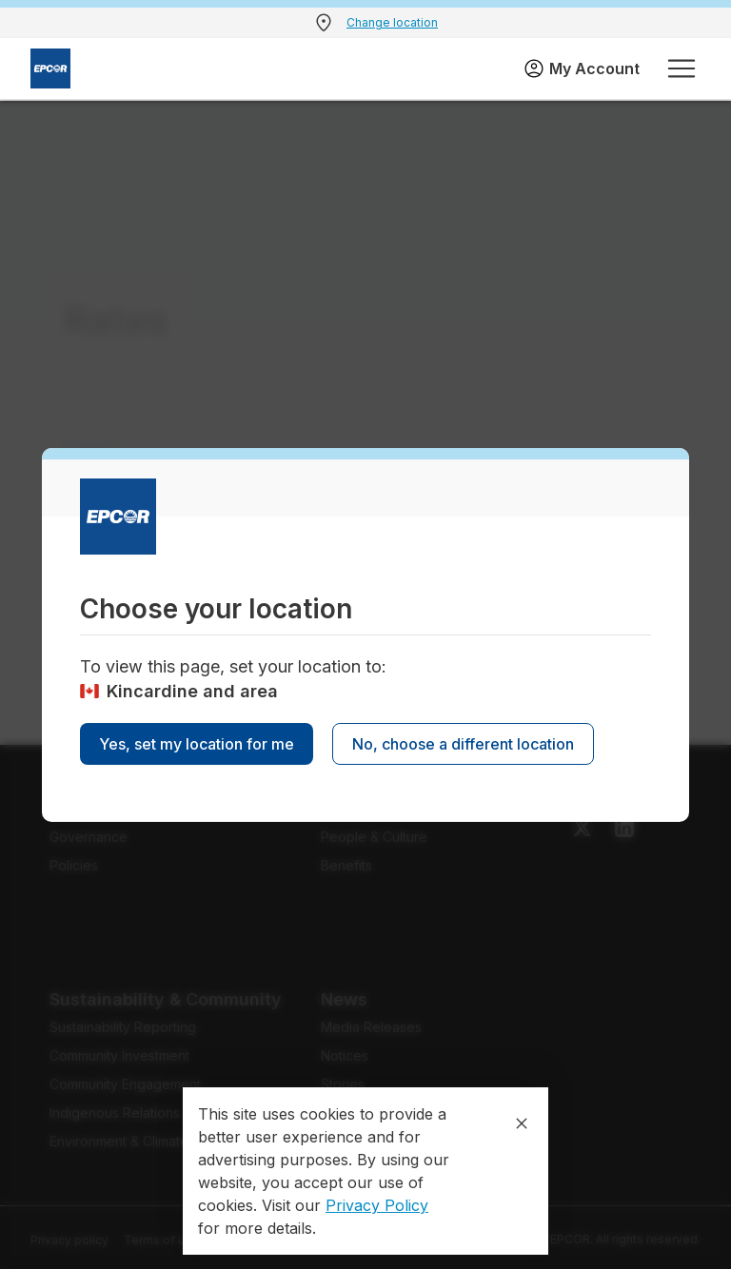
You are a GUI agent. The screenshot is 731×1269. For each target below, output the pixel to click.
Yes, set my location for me (196, 743)
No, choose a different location (463, 743)
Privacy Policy (377, 1205)
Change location (392, 22)
